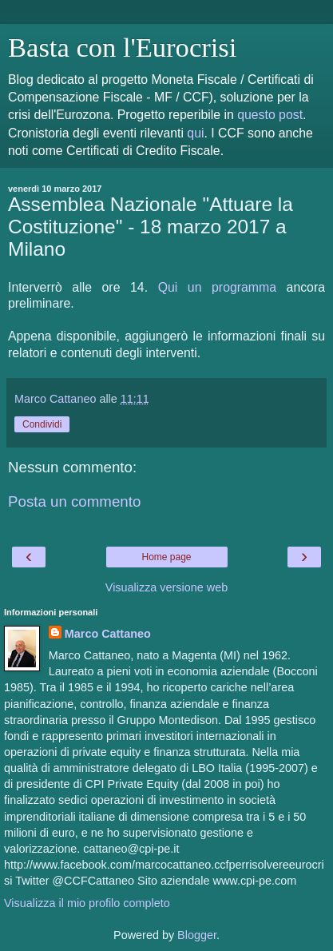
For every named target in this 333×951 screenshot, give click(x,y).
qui (195, 133)
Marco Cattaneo (108, 633)
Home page (166, 557)
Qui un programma (217, 287)
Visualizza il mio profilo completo (87, 903)
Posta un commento (74, 501)
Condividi (41, 424)
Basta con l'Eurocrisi (122, 47)
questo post (270, 114)
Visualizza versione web (166, 587)
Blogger (196, 935)
